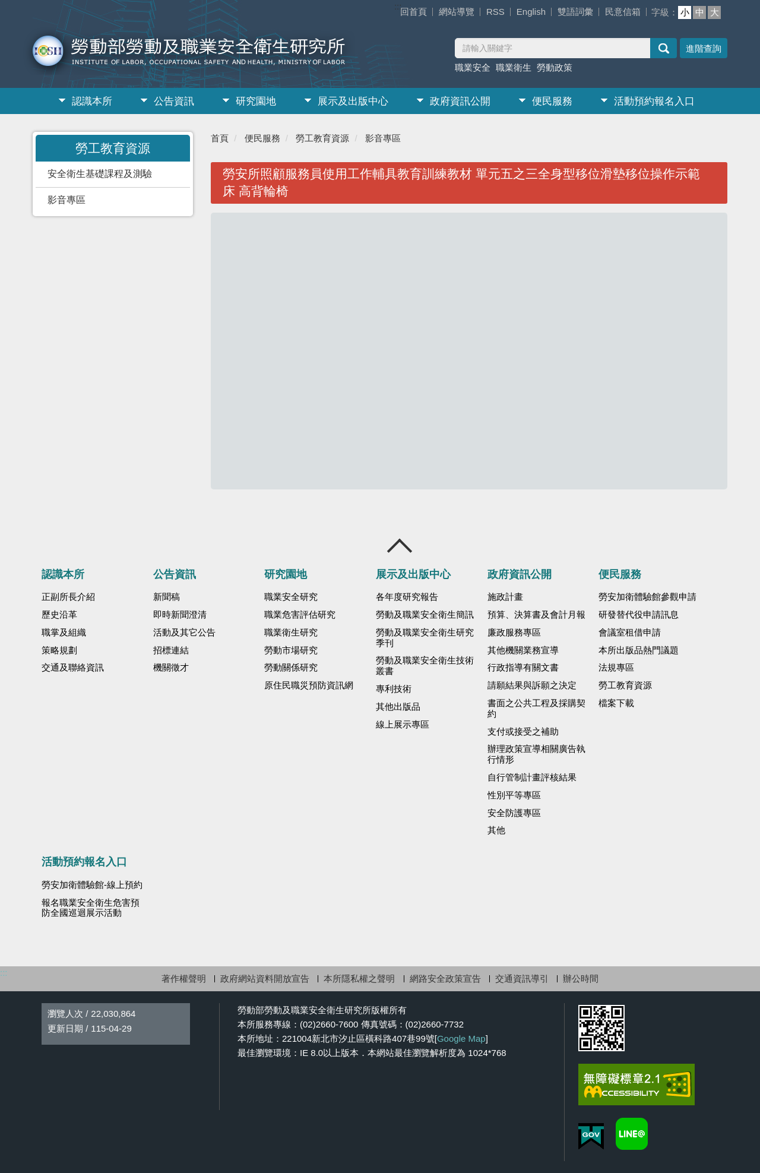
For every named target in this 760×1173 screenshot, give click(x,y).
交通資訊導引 (522, 978)
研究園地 (256, 101)
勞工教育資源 (322, 138)
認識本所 (92, 101)
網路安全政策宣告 (445, 978)
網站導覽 (456, 12)
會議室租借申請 (629, 632)
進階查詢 (703, 48)
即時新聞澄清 (180, 614)
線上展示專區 (402, 724)
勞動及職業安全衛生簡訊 (425, 614)
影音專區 (67, 200)
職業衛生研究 (291, 632)
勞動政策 (554, 67)
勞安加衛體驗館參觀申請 (647, 597)
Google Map (461, 1038)
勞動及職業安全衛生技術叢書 (425, 666)
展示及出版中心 (353, 101)
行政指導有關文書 (523, 667)
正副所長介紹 (68, 597)
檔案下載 (616, 703)
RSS (495, 12)
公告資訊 (174, 101)
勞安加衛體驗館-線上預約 (92, 885)
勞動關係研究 (291, 667)
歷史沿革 (59, 614)
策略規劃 (59, 650)
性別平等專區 (514, 795)
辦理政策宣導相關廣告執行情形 (536, 754)
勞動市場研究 (291, 650)
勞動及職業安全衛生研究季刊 (425, 638)
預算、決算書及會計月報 (536, 614)
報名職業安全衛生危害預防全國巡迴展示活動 (91, 908)
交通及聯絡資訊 (73, 667)
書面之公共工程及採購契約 (536, 708)
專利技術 (393, 689)
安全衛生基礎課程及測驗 (100, 174)
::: (398, 6)
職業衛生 (513, 67)
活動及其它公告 (184, 632)
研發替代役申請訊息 (638, 614)
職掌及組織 (64, 632)
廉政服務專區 (514, 632)
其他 (496, 830)
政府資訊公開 (460, 101)
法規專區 (616, 667)
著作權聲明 (184, 978)
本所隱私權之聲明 (359, 978)
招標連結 (171, 650)
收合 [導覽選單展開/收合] (400, 546)
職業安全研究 (291, 597)
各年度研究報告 (407, 597)
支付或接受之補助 (523, 731)
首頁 (220, 138)
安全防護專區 (514, 813)
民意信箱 (623, 12)
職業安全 (472, 67)
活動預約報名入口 (654, 101)
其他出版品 (398, 707)
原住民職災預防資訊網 (308, 685)
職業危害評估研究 (299, 614)
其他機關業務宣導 (523, 650)
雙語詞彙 (575, 12)
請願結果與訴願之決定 (532, 685)
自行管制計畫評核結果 (532, 777)
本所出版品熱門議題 (638, 650)
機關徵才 (171, 667)
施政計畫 (505, 597)
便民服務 (552, 101)
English (531, 12)
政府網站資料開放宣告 (264, 978)
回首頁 (413, 12)
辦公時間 (580, 978)
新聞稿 (166, 597)
